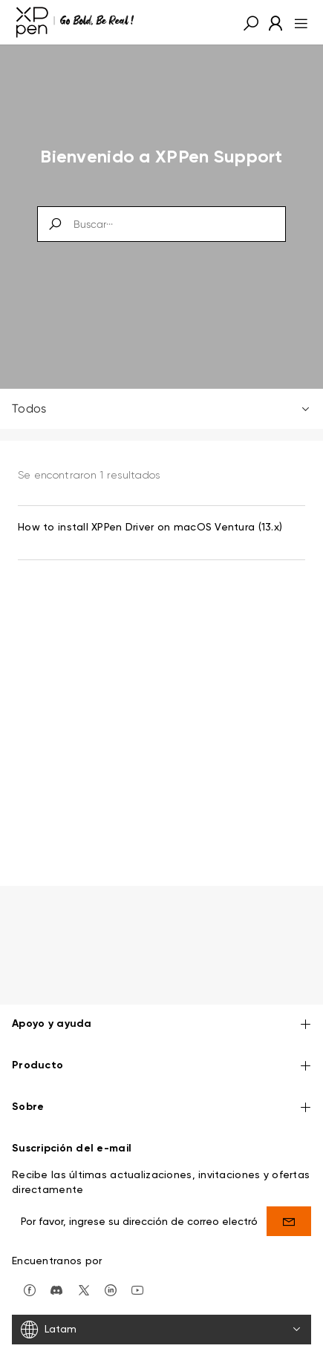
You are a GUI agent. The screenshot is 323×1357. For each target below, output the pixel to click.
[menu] (296, 22)
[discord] (56, 1289)
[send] (289, 1221)
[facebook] (30, 1289)
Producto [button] (161, 1066)
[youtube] (137, 1289)
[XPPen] (75, 22)
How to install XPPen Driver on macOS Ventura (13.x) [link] (150, 527)
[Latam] (161, 1329)
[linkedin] (111, 1289)
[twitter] (84, 1289)
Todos (161, 408)
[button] (251, 22)
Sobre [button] (161, 1108)
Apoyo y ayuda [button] (161, 1025)
